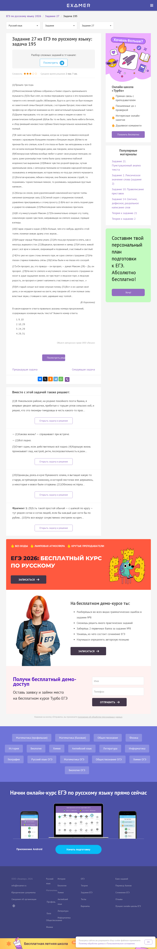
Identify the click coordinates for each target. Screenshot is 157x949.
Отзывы (119, 899)
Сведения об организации (23, 899)
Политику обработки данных (92, 943)
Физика (133, 737)
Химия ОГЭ (139, 759)
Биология (36, 748)
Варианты (85, 906)
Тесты (83, 899)
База (49, 913)
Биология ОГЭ (77, 770)
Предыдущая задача (24, 369)
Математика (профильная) (32, 737)
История (14, 748)
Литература (110, 748)
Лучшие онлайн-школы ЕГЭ (128, 906)
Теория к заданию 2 (124, 218)
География (14, 759)
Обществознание (108, 737)
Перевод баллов (123, 885)
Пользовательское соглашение (121, 943)
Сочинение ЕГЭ (122, 892)
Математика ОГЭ (74, 759)
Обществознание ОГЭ (109, 759)
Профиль (51, 901)
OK (148, 942)
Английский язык (82, 748)
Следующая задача (83, 369)
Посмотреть (53, 63)
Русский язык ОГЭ (41, 759)
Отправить (108, 702)
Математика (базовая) (72, 737)
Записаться (27, 579)
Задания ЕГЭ (86, 892)
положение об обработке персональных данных (100, 717)
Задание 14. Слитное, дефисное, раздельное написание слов (125, 203)
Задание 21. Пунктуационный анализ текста (126, 165)
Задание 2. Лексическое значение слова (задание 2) (127, 179)
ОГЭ (82, 878)
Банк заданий (121, 878)
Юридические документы (23, 892)
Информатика (137, 748)
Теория (84, 885)
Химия (57, 748)
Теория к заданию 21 (124, 213)
